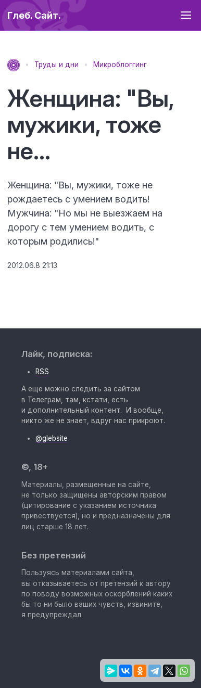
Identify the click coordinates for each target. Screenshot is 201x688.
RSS (42, 371)
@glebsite (51, 438)
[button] (185, 15)
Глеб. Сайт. (34, 15)
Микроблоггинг (120, 64)
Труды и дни (56, 64)
